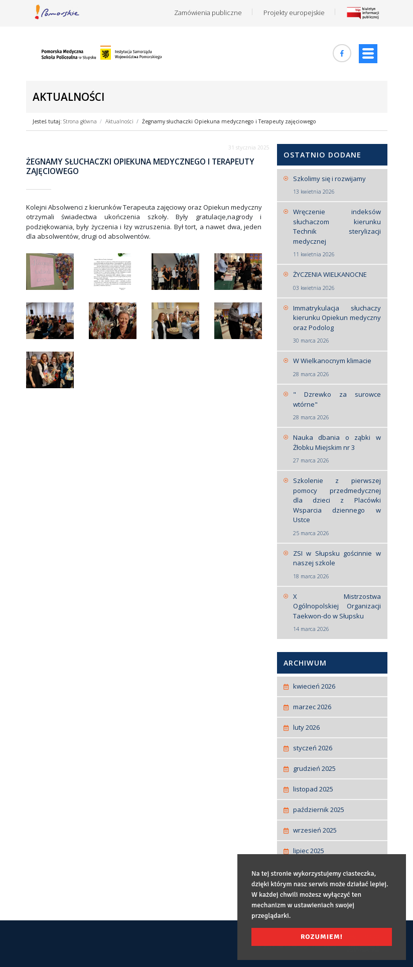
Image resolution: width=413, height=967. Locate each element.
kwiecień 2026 (314, 686)
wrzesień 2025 (315, 830)
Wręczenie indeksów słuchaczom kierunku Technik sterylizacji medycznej (337, 233)
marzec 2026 (312, 706)
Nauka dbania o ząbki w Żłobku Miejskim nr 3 (337, 449)
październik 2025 (318, 809)
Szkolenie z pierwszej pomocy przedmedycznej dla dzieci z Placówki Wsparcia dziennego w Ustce (337, 506)
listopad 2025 (313, 788)
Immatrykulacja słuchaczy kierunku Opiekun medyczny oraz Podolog (337, 324)
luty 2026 (306, 727)
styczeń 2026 (312, 747)
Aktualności (119, 121)
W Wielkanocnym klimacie (337, 367)
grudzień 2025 (314, 768)
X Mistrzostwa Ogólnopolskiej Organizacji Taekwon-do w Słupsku (337, 612)
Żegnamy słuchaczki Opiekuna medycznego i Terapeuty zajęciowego (229, 121)
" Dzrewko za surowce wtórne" (337, 406)
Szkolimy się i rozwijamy (337, 185)
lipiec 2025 (308, 850)
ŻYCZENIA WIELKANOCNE (337, 281)
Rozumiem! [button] (322, 936)
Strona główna (80, 121)
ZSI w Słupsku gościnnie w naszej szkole (337, 565)
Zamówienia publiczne (208, 12)
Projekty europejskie (294, 12)
